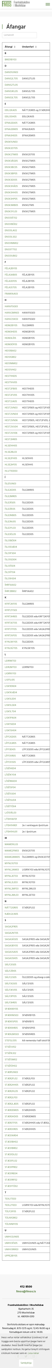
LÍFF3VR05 (10, 756)
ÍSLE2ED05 (10, 490)
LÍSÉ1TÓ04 (10, 806)
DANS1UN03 (11, 72)
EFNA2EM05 (11, 129)
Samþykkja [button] (26, 1363)
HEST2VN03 (11, 408)
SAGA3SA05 (11, 952)
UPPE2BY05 (11, 1256)
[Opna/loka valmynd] (48, 4)
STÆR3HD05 (11, 1117)
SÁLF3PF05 (11, 996)
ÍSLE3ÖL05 (10, 534)
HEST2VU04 (11, 427)
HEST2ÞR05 (11, 439)
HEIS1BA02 (10, 351)
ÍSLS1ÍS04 (10, 566)
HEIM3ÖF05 (11, 344)
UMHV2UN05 (12, 1237)
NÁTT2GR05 (11, 908)
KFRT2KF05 (11, 604)
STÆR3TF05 (11, 1123)
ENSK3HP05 (11, 199)
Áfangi (8, 47)
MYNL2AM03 (12, 870)
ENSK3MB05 (11, 205)
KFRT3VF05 (11, 636)
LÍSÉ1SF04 (10, 787)
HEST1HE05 (11, 376)
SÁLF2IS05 (10, 965)
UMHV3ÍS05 (11, 1243)
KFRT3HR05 (11, 617)
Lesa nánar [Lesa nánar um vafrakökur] (33, 1353)
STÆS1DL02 (11, 1155)
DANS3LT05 (11, 98)
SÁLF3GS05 (11, 984)
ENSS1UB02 (11, 256)
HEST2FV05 (11, 395)
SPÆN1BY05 (11, 1009)
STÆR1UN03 (11, 1072)
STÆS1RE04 (11, 1174)
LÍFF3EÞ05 (10, 749)
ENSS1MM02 (11, 243)
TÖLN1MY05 (11, 1224)
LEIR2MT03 (11, 667)
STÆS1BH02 (11, 1142)
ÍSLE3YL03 (10, 528)
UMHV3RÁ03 (11, 1249)
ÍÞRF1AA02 (10, 585)
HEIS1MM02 (11, 363)
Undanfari (28, 47)
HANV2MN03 (12, 313)
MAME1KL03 (11, 844)
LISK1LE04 (10, 699)
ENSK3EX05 (11, 180)
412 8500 (26, 1286)
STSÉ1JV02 (10, 1047)
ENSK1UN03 (11, 142)
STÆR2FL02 (11, 1079)
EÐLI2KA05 (11, 110)
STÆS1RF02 (11, 1180)
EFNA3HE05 (11, 136)
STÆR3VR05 (11, 1129)
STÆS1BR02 (11, 1148)
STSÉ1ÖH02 (11, 1066)
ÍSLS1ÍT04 (10, 572)
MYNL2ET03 (11, 876)
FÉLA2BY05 (11, 269)
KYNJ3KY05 (11, 642)
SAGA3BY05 (11, 946)
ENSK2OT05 (11, 148)
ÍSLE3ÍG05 (10, 503)
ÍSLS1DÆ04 (11, 547)
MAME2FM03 (12, 851)
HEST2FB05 (11, 389)
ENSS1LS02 (11, 237)
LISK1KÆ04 (11, 693)
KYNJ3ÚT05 (11, 648)
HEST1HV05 (11, 382)
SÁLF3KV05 (11, 990)
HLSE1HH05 (11, 446)
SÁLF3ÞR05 (11, 1003)
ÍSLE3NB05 (10, 515)
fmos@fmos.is (26, 1291)
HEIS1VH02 (10, 370)
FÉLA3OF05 (11, 281)
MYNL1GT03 (11, 863)
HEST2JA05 (11, 401)
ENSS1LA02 (11, 231)
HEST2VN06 (11, 420)
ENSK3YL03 (11, 212)
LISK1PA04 (10, 718)
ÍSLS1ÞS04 (10, 579)
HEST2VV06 (11, 433)
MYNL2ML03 (11, 895)
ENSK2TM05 (11, 155)
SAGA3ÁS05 (11, 939)
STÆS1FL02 (11, 1161)
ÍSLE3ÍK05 (10, 509)
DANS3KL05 (11, 91)
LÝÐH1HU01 (11, 832)
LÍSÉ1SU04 (10, 800)
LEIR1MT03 (10, 661)
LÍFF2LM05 (10, 743)
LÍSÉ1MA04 (11, 781)
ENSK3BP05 (11, 174)
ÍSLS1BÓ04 (10, 541)
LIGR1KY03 (10, 674)
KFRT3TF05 (11, 629)
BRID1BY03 (10, 60)
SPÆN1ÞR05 (11, 1028)
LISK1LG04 (10, 705)
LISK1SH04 (10, 731)
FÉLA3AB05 (11, 275)
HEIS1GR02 (10, 357)
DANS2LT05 (11, 79)
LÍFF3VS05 (10, 762)
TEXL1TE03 (10, 1199)
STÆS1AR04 (11, 1136)
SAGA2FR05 (11, 927)
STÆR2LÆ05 (11, 1104)
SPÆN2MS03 (12, 1034)
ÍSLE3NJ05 (10, 522)
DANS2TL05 (11, 85)
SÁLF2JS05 (11, 977)
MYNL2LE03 (11, 882)
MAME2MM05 (12, 857)
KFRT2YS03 (11, 610)
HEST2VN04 (11, 414)
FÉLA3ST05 (11, 287)
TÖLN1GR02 (11, 1218)
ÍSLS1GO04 (11, 560)
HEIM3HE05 (11, 332)
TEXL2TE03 (11, 1205)
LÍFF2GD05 (10, 737)
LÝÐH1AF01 (11, 819)
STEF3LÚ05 (11, 1041)
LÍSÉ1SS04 (10, 794)
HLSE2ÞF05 (11, 465)
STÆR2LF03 (11, 1098)
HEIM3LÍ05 (10, 338)
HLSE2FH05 (11, 458)
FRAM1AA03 (11, 294)
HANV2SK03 (11, 319)
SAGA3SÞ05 (11, 958)
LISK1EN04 (10, 686)
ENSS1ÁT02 (11, 218)
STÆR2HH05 (11, 1085)
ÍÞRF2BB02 (10, 591)
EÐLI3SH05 (11, 117)
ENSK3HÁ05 (11, 186)
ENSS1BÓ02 (11, 224)
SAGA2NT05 (11, 933)
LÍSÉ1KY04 (10, 775)
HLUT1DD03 (11, 471)
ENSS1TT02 (11, 250)
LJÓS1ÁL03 (10, 813)
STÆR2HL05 (11, 1091)
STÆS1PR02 (11, 1167)
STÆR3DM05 (12, 1110)
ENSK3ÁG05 (11, 161)
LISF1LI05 (10, 680)
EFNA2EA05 (11, 123)
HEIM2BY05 (11, 325)
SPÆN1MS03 (11, 1015)
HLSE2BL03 (11, 452)
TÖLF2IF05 (10, 1211)
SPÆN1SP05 (11, 1022)
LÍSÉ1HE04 (10, 768)
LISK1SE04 (10, 724)
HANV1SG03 (11, 306)
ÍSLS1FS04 (10, 553)
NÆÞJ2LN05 (11, 914)
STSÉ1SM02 (11, 1060)
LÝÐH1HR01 (11, 825)
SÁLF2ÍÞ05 (10, 971)
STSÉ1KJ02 (10, 1053)
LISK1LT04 (10, 712)
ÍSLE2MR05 (11, 496)
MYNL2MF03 (11, 889)
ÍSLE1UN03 (10, 484)
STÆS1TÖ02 (11, 1186)
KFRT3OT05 (11, 623)
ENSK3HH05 (11, 193)
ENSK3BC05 (11, 167)
